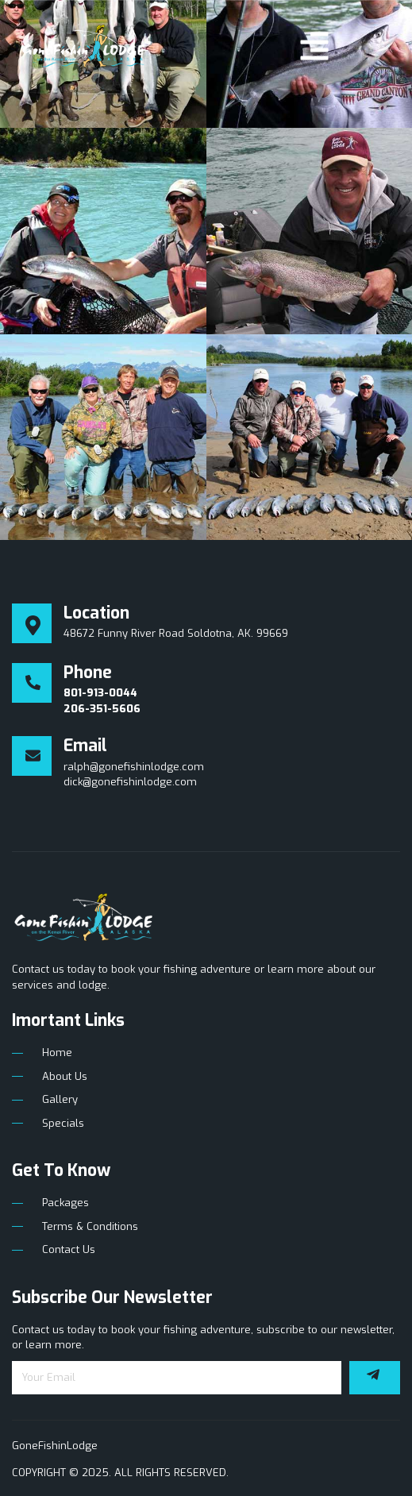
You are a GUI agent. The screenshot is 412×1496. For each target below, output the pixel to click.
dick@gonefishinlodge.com (130, 781)
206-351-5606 (102, 708)
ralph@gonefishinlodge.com (134, 766)
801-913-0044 (100, 693)
